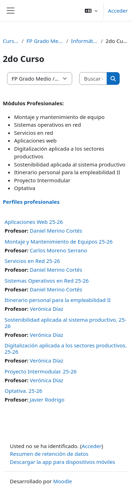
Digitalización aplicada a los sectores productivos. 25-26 (66, 348)
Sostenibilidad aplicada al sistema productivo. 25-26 (65, 322)
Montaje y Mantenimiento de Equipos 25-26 (59, 241)
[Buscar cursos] (93, 78)
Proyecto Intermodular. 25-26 (41, 371)
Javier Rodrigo (47, 399)
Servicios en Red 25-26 (32, 260)
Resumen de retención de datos (49, 453)
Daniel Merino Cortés (56, 230)
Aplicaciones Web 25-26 (34, 221)
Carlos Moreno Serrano (58, 250)
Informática (84, 40)
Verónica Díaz (46, 308)
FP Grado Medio (44, 40)
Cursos (11, 40)
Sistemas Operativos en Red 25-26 (47, 280)
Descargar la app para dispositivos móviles (62, 461)
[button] (91, 10)
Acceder (118, 10)
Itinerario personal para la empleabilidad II (58, 299)
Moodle (62, 481)
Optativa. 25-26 (23, 390)
